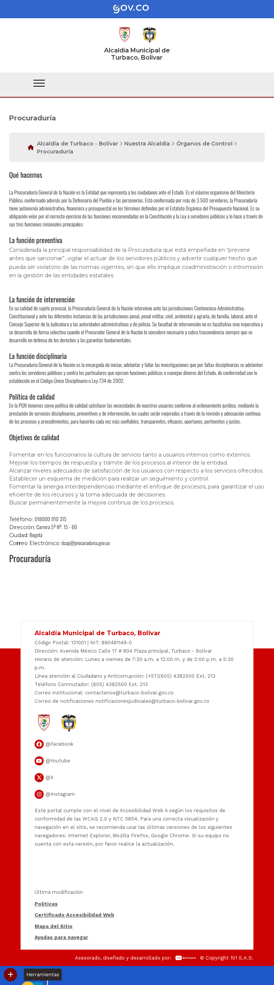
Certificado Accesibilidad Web (74, 915)
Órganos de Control (204, 143)
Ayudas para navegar (61, 937)
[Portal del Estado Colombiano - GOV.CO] (137, 9)
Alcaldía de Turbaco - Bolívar (77, 143)
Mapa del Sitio (54, 926)
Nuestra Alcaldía (147, 143)
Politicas (46, 904)
